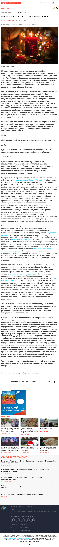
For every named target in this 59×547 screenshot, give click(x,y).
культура (35, 373)
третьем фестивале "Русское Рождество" (29, 180)
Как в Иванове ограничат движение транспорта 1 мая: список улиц (30, 444)
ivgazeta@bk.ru (24, 527)
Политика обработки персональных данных (22, 516)
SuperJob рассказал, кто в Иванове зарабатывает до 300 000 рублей (49, 444)
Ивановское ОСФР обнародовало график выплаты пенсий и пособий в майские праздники (30, 426)
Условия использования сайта (18, 514)
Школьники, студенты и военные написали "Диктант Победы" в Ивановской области (26, 470)
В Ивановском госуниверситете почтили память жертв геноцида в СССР (27, 487)
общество (26, 373)
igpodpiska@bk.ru (25, 524)
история (11, 373)
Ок (29, 544)
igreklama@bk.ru (25, 530)
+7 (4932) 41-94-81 (45, 3)
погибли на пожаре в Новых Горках (23, 274)
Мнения (11, 12)
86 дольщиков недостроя (21, 239)
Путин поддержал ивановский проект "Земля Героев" (22, 494)
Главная (4, 12)
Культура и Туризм (21, 12)
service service (21, 20)
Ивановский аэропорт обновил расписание (49, 424)
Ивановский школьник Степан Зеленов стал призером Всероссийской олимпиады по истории (29, 462)
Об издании (14, 506)
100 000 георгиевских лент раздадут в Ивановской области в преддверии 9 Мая (25, 478)
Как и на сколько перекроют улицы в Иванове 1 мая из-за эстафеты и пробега (10, 425)
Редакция (29, 506)
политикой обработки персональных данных (18, 538)
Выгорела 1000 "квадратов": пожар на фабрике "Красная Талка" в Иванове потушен (10, 444)
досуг (18, 373)
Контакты (21, 506)
